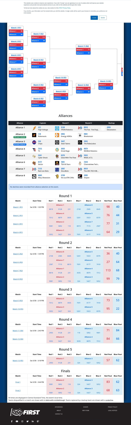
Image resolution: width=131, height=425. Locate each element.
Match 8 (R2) (38, 60)
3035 (63, 148)
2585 (86, 175)
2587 (63, 168)
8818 (86, 127)
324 (39, 141)
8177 (40, 162)
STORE (85, 410)
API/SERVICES (59, 407)
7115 (40, 168)
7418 (86, 162)
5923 (86, 155)
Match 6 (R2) (38, 98)
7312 (40, 148)
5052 (86, 141)
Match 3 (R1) (16, 55)
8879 (86, 148)
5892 (63, 134)
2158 (63, 175)
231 (39, 127)
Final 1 (17, 382)
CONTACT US (58, 414)
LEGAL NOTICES (112, 410)
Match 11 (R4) (83, 46)
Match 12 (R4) (83, 85)
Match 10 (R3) (60, 77)
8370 (63, 155)
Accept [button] (94, 17)
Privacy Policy (64, 8)
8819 (86, 168)
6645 (40, 175)
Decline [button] (103, 17)
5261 (40, 155)
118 (39, 134)
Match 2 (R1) (16, 41)
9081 (86, 134)
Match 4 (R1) (16, 69)
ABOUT (59, 410)
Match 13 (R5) (105, 81)
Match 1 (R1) (16, 28)
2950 (109, 127)
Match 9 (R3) (61, 91)
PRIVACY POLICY (112, 407)
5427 (63, 141)
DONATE (85, 407)
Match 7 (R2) (38, 34)
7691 (63, 162)
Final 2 (17, 390)
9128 (63, 127)
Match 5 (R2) (38, 85)
